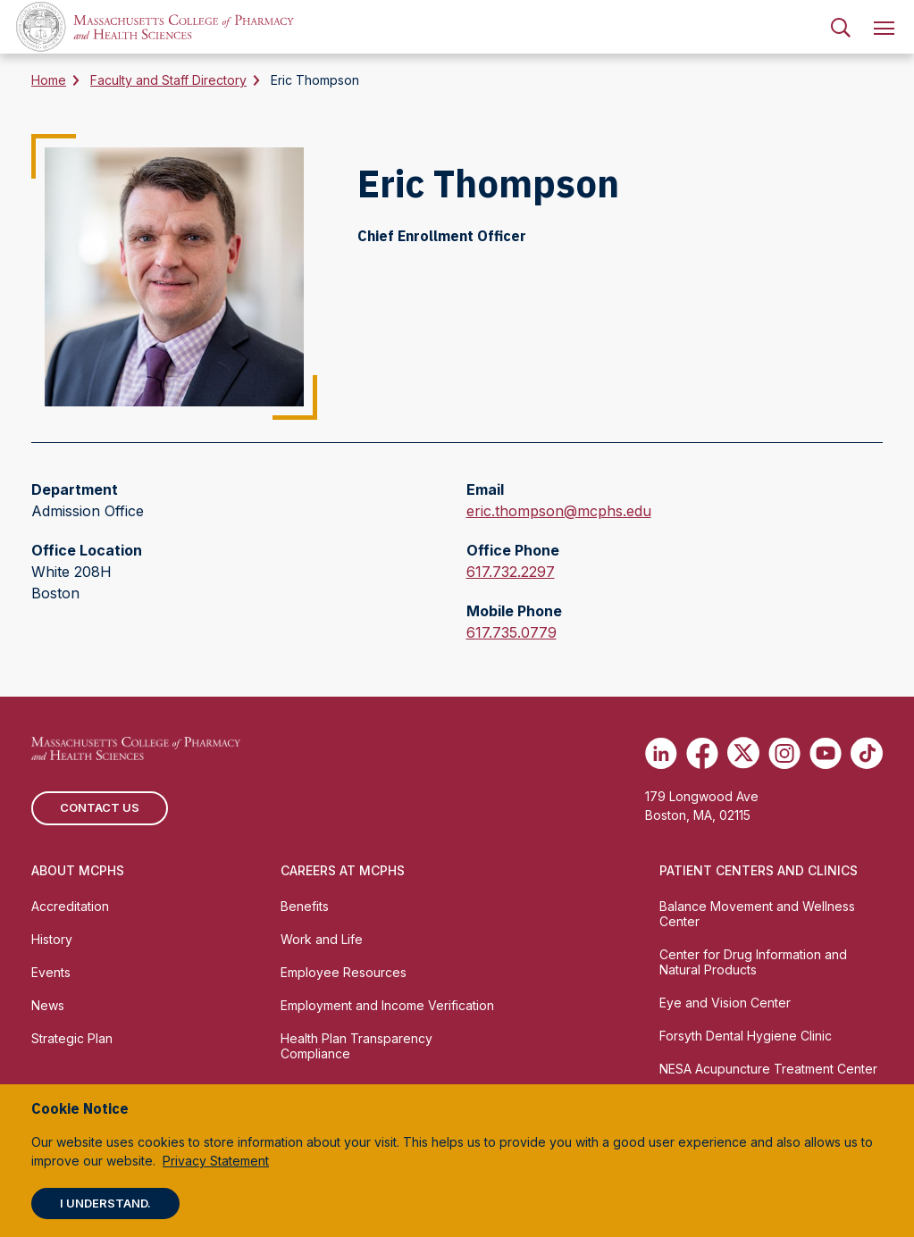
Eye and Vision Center (725, 1002)
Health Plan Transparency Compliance (356, 1046)
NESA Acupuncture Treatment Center (768, 1068)
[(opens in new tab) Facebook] (702, 753)
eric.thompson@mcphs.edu (558, 511)
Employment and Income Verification (387, 1005)
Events (51, 972)
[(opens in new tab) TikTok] (867, 753)
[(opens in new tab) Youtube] (825, 753)
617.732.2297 (510, 571)
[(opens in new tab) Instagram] (784, 753)
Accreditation (70, 906)
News (47, 1005)
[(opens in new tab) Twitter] (743, 753)
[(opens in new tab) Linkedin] (661, 753)
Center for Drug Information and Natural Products (753, 962)
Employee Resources (344, 972)
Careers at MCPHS (343, 870)
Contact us (99, 807)
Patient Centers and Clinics (758, 870)
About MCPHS (77, 870)
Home (48, 80)
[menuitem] (840, 27)
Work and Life (322, 939)
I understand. (105, 1203)
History (51, 939)
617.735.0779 (511, 632)
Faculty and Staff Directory (168, 80)
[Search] (840, 27)
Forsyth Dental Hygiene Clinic (745, 1035)
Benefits (305, 906)
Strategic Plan (72, 1038)
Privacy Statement (216, 1160)
